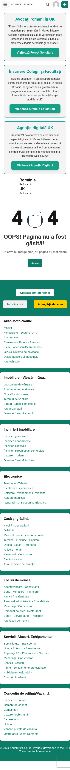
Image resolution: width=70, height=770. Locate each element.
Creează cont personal (35, 292)
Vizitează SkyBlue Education (35, 109)
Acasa (35, 263)
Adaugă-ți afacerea (50, 304)
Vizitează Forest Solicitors (35, 52)
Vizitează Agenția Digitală (35, 165)
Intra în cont (15, 304)
